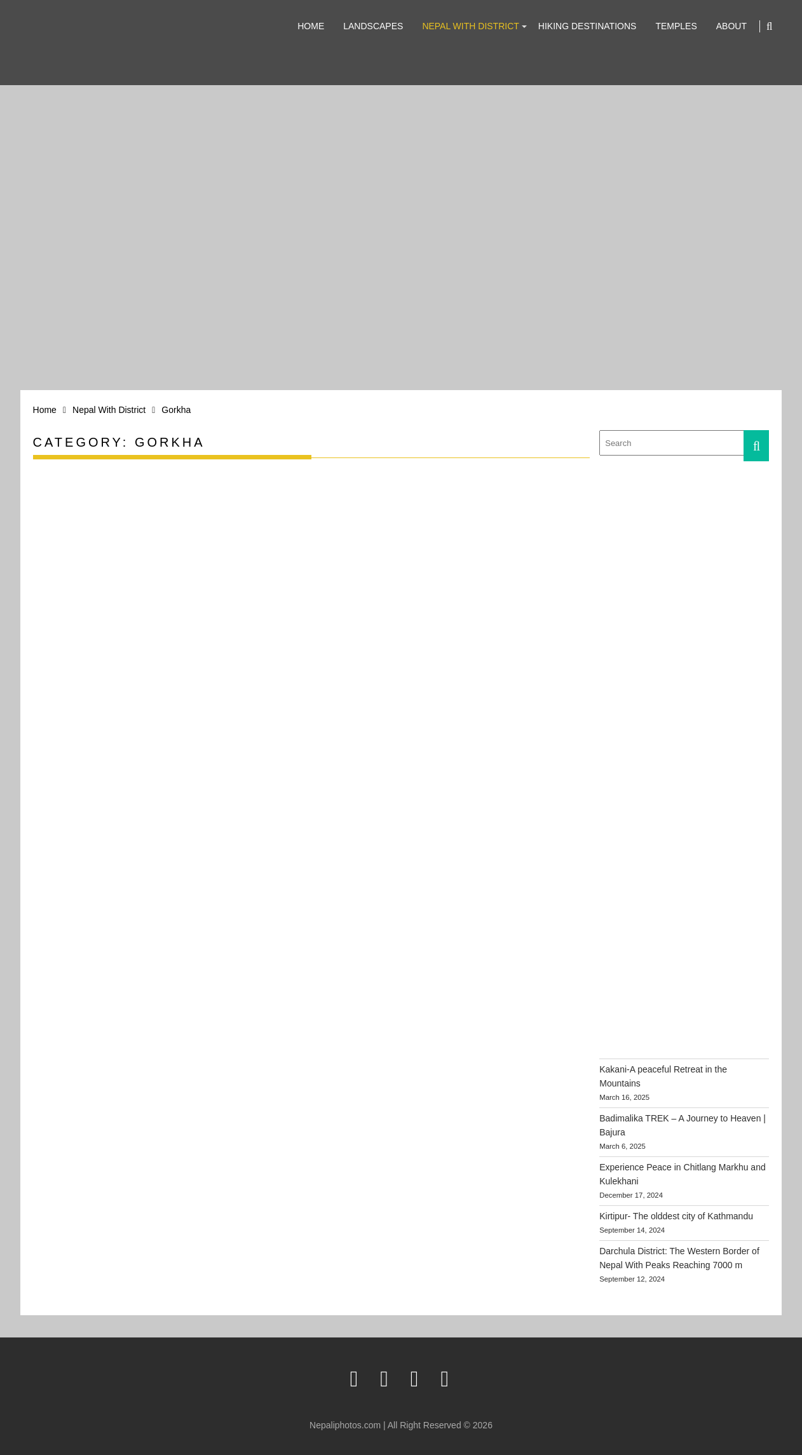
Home (310, 26)
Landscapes (373, 26)
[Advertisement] (694, 558)
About (731, 26)
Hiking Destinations (587, 26)
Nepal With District (470, 26)
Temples (676, 26)
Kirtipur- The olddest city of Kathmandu (676, 1216)
